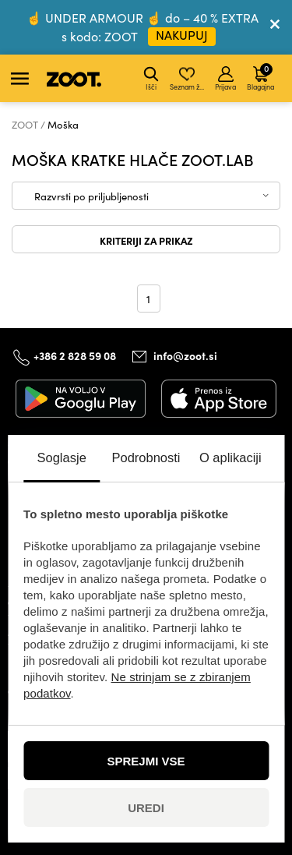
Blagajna (260, 76)
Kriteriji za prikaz (146, 240)
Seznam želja (188, 78)
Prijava (225, 78)
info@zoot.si (185, 355)
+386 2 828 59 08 (74, 355)
